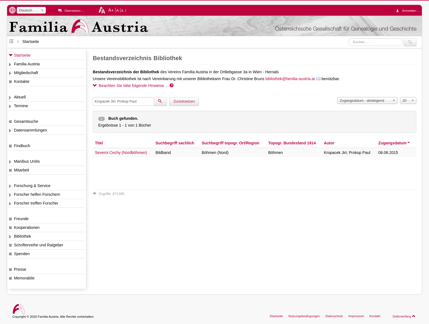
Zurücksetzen (184, 101)
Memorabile (24, 278)
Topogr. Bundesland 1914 (292, 143)
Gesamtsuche (26, 121)
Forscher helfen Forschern (37, 194)
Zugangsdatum (394, 143)
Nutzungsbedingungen (304, 316)
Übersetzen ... (74, 10)
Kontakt (374, 316)
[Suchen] (160, 101)
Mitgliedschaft (26, 73)
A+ (111, 10)
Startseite (22, 55)
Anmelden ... (409, 10)
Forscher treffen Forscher (36, 203)
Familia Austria (27, 64)
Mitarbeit (21, 170)
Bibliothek (22, 236)
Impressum (356, 316)
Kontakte (22, 81)
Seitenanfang (404, 316)
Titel (99, 143)
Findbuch (22, 146)
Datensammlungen (30, 130)
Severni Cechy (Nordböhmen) (121, 152)
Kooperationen (27, 227)
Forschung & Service (32, 185)
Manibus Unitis (27, 161)
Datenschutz (334, 316)
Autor (329, 143)
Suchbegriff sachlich (174, 143)
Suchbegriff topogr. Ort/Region (230, 143)
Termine (21, 106)
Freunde (21, 219)
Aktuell (20, 97)
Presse (20, 269)
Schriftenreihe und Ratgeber (38, 245)
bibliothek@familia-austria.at (290, 79)
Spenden (22, 254)
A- (122, 10)
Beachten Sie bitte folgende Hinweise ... (133, 85)
